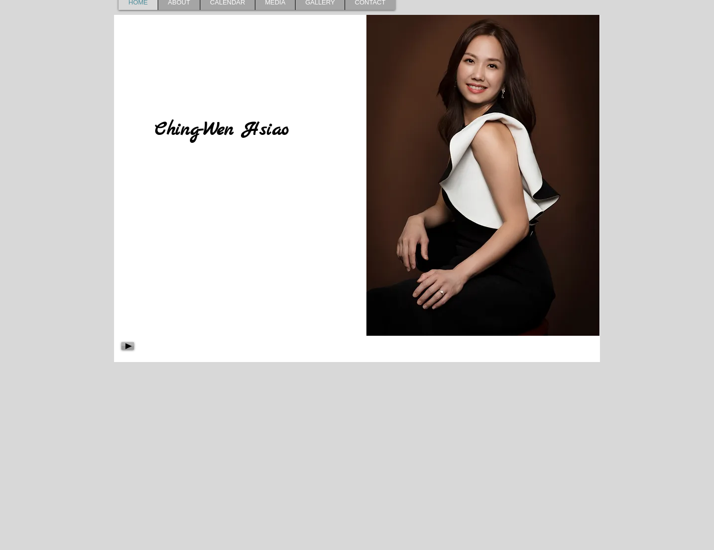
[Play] (127, 346)
